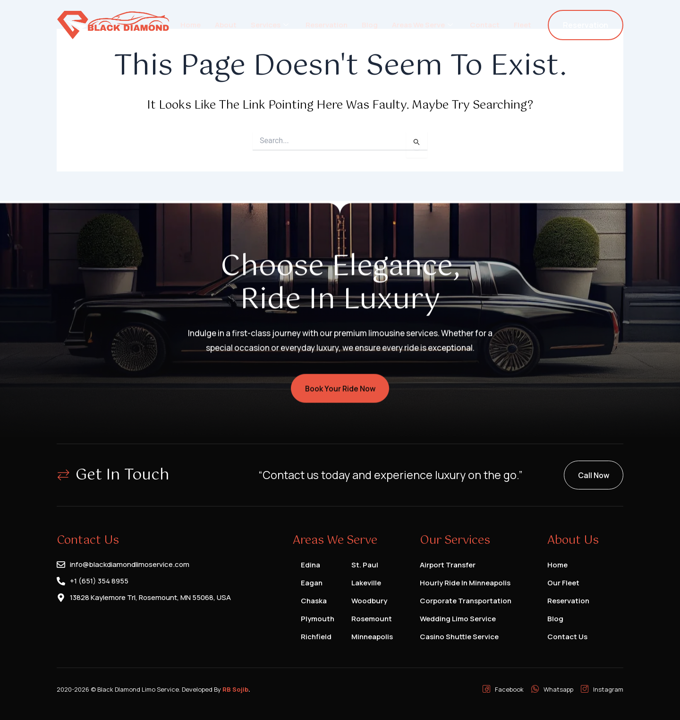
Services (270, 25)
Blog (370, 25)
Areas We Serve (422, 25)
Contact (485, 25)
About (226, 25)
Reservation (327, 25)
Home (190, 25)
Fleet (522, 25)
